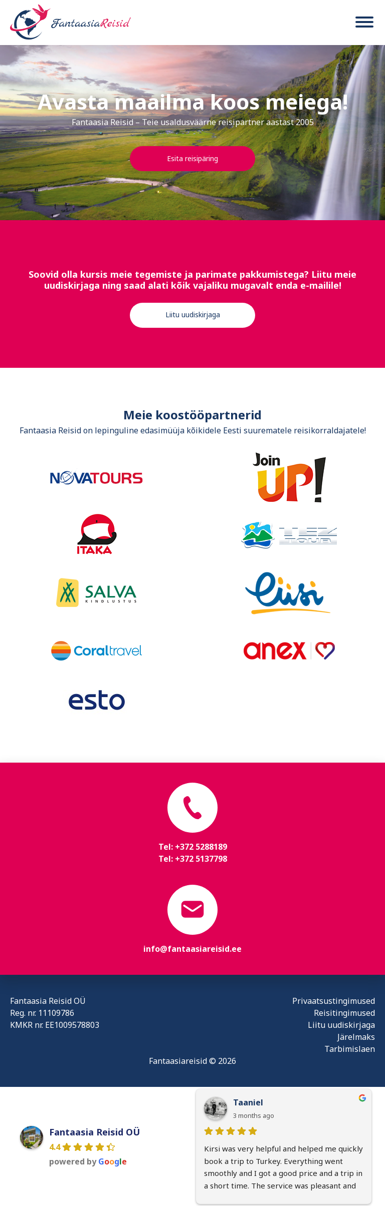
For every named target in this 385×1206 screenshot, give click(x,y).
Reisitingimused (344, 1012)
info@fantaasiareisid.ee (192, 948)
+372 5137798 (201, 858)
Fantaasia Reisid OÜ (94, 1132)
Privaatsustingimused (333, 1000)
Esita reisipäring (192, 158)
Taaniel (248, 1102)
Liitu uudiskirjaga (192, 314)
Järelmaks (356, 1036)
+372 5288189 (201, 846)
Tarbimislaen (349, 1048)
